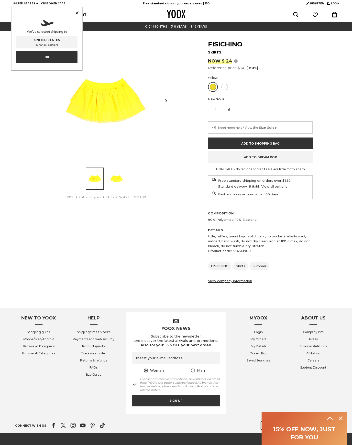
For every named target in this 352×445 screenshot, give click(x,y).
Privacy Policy (195, 386)
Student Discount (313, 367)
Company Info (313, 332)
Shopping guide (38, 332)
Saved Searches (258, 360)
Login (258, 332)
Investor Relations (313, 346)
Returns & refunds (93, 360)
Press (313, 339)
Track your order (93, 353)
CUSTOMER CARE (53, 3)
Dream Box (258, 353)
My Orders (258, 339)
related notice (150, 390)
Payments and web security (93, 339)
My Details (258, 346)
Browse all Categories (38, 353)
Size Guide (93, 374)
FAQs (93, 367)
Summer (259, 266)
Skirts (240, 266)
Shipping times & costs (93, 332)
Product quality (93, 346)
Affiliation (313, 353)
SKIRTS (214, 52)
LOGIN (333, 3)
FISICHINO (225, 44)
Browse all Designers (39, 346)
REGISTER (315, 3)
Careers (313, 360)
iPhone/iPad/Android (38, 339)
